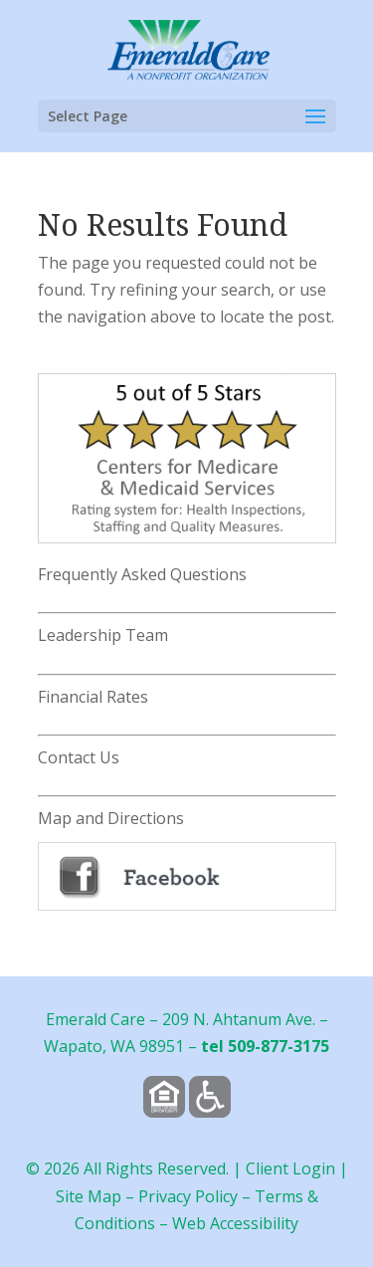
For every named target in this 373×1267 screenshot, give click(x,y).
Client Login (290, 1168)
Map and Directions (111, 818)
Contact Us (78, 757)
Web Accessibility (235, 1223)
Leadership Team (103, 635)
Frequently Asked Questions (142, 574)
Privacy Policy (188, 1196)
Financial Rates (93, 697)
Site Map (88, 1196)
